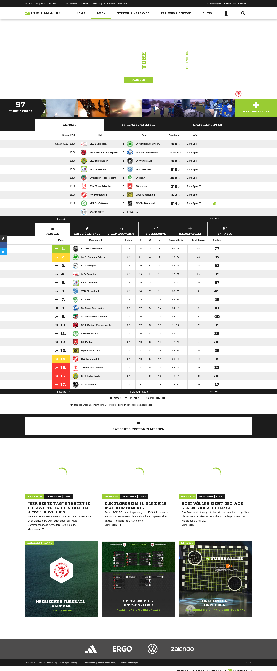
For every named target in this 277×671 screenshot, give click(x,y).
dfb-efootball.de (55, 3)
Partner (96, 3)
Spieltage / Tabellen (138, 125)
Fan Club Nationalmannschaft (78, 3)
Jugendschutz (89, 663)
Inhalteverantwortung (107, 663)
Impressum (30, 663)
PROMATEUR (31, 3)
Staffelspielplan (207, 125)
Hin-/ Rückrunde (87, 230)
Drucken (216, 218)
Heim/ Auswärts (121, 230)
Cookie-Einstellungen (129, 663)
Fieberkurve (155, 230)
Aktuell (69, 125)
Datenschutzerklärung (47, 663)
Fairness (224, 230)
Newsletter (122, 3)
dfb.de (43, 3)
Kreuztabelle (190, 230)
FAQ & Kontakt (109, 3)
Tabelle (138, 80)
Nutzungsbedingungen (69, 663)
